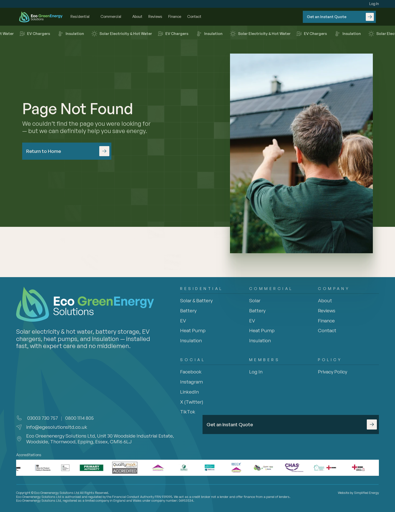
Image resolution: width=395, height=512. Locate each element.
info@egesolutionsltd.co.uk (56, 427)
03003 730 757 (42, 418)
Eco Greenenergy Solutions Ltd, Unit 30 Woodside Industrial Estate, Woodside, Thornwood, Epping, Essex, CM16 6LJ (100, 439)
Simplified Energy (366, 493)
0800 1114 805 (79, 418)
